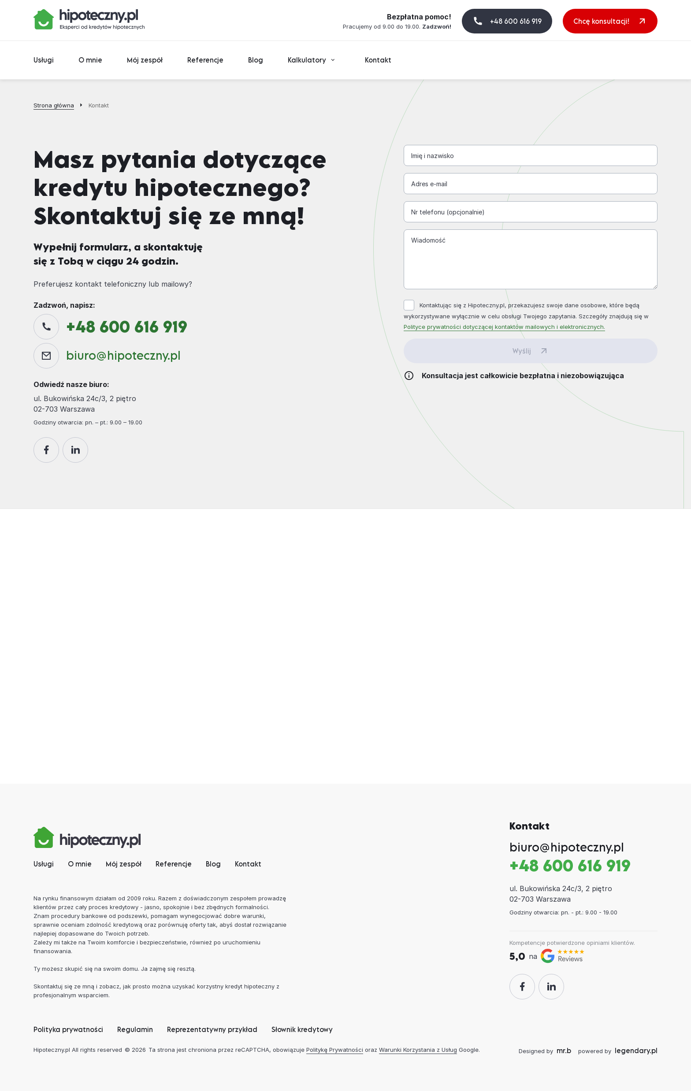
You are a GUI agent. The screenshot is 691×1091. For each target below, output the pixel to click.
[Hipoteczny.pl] (89, 19)
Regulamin (135, 1029)
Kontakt (378, 60)
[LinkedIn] (75, 450)
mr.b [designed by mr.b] (564, 1050)
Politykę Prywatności (334, 1049)
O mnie (90, 60)
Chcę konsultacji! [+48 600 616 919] (601, 21)
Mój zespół (145, 60)
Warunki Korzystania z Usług (418, 1049)
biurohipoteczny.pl (123, 355)
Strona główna (53, 105)
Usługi (43, 60)
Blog (255, 60)
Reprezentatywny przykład (212, 1029)
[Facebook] (46, 450)
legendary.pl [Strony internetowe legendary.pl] (636, 1050)
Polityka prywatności (68, 1029)
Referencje (205, 60)
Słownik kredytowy (302, 1029)
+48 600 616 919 (516, 21)
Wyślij (522, 351)
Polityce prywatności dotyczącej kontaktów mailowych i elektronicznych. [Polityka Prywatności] (504, 326)
